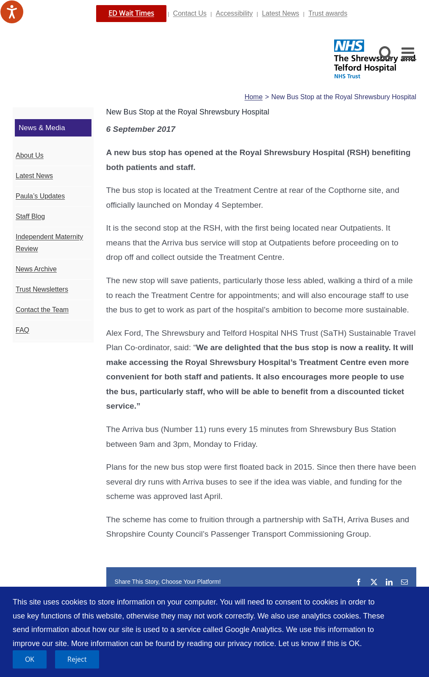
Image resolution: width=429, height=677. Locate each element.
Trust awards (327, 13)
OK (29, 659)
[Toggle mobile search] (386, 52)
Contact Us (190, 13)
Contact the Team (42, 309)
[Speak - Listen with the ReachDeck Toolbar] (11, 11)
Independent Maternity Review (49, 243)
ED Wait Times (131, 13)
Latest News (280, 13)
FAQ (22, 330)
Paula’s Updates (40, 196)
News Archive (36, 269)
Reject (77, 659)
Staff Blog (30, 216)
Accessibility (234, 13)
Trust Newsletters (42, 289)
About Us (30, 155)
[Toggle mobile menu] (408, 52)
